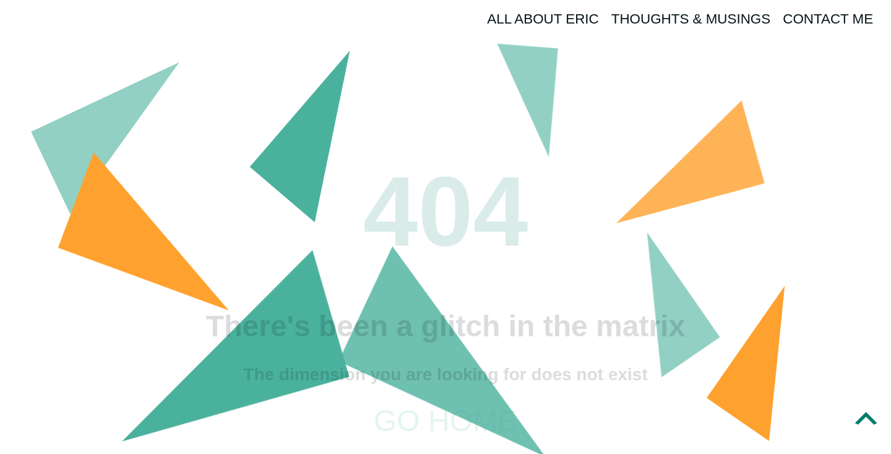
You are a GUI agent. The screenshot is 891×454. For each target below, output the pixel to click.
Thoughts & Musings (691, 19)
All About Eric (542, 19)
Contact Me (828, 19)
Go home (445, 420)
